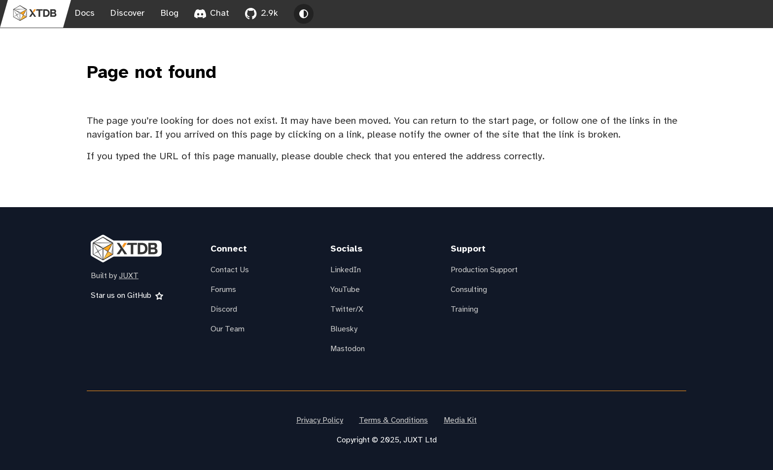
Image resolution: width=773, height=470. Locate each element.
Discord (224, 309)
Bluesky (343, 329)
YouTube (345, 290)
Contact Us (230, 270)
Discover (127, 13)
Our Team (228, 329)
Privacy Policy (319, 420)
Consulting (469, 290)
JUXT (129, 276)
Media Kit (460, 420)
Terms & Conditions (393, 420)
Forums (223, 290)
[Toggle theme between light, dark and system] (304, 14)
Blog (169, 13)
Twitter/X (346, 309)
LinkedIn (345, 270)
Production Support (484, 270)
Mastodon (347, 349)
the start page (503, 121)
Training (464, 309)
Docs (85, 13)
